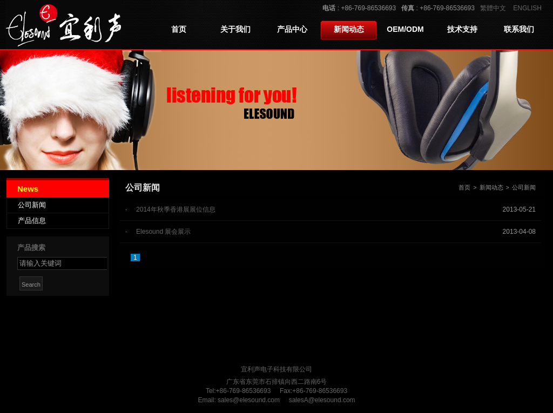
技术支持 (462, 29)
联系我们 (519, 29)
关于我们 (235, 29)
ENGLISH (527, 8)
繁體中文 (493, 8)
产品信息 (32, 220)
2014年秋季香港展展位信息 (175, 209)
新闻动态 (349, 29)
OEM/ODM (405, 29)
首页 (178, 29)
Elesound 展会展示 (163, 231)
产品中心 (292, 29)
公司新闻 (32, 205)
